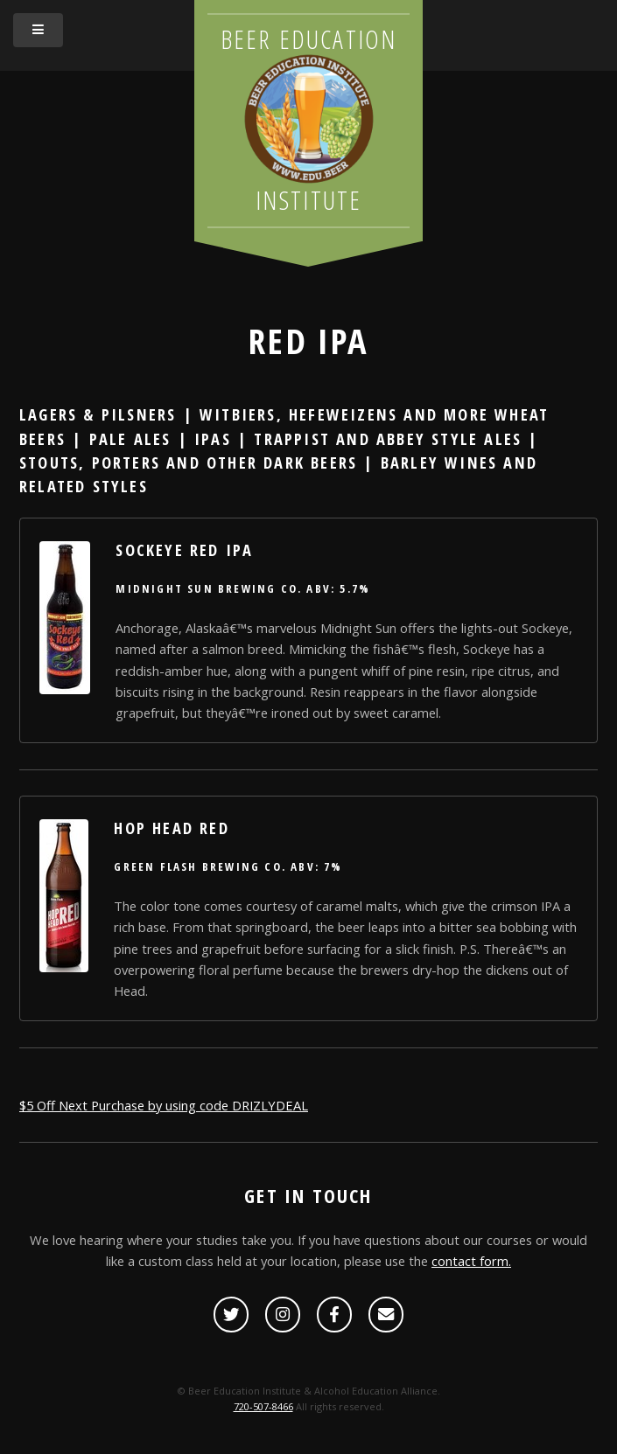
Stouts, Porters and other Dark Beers (188, 462)
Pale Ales (130, 438)
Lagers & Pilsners (97, 414)
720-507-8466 (263, 1406)
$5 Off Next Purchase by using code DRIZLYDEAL (163, 1105)
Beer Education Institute (309, 120)
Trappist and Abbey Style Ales (388, 438)
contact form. (471, 1261)
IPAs (212, 438)
